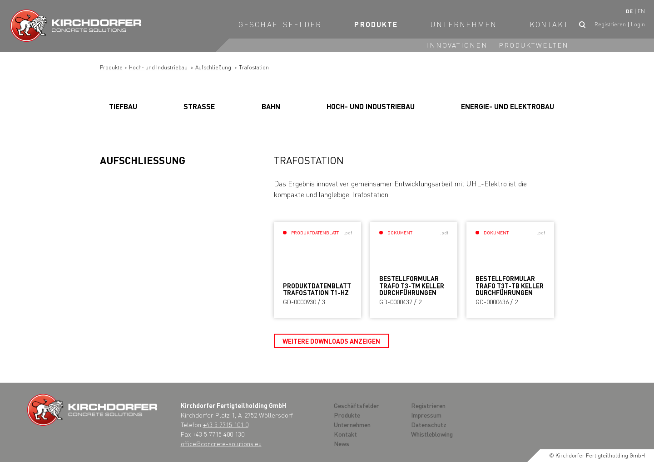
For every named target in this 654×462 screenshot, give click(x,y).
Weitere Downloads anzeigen (331, 341)
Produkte (376, 24)
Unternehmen (464, 24)
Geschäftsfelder (280, 24)
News (341, 443)
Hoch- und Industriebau (158, 67)
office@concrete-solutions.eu (221, 443)
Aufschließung (213, 67)
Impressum (426, 415)
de (629, 11)
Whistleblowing (432, 434)
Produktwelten (534, 44)
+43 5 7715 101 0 (225, 424)
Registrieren (610, 24)
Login (638, 24)
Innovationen (456, 44)
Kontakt (549, 24)
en (641, 11)
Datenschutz (428, 424)
